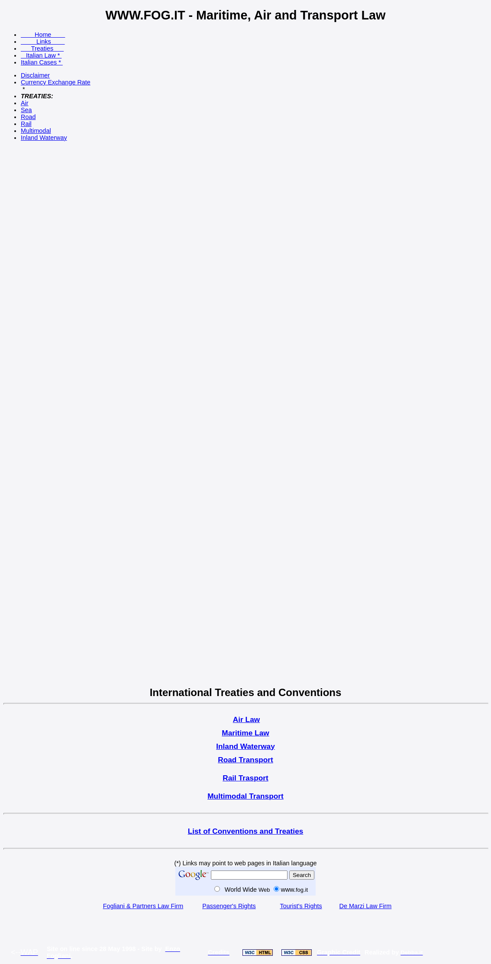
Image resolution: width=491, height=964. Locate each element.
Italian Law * (41, 55)
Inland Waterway (44, 137)
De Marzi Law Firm (365, 906)
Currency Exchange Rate (55, 82)
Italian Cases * (42, 62)
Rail (26, 123)
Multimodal (36, 130)
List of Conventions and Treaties (246, 831)
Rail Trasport (245, 778)
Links (43, 41)
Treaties (42, 48)
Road (28, 116)
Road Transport (245, 759)
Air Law (246, 719)
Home (43, 34)
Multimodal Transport (245, 796)
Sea (26, 109)
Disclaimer (35, 75)
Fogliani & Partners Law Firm (143, 906)
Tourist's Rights (301, 906)
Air (25, 103)
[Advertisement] (32, 277)
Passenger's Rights (229, 906)
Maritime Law (245, 733)
